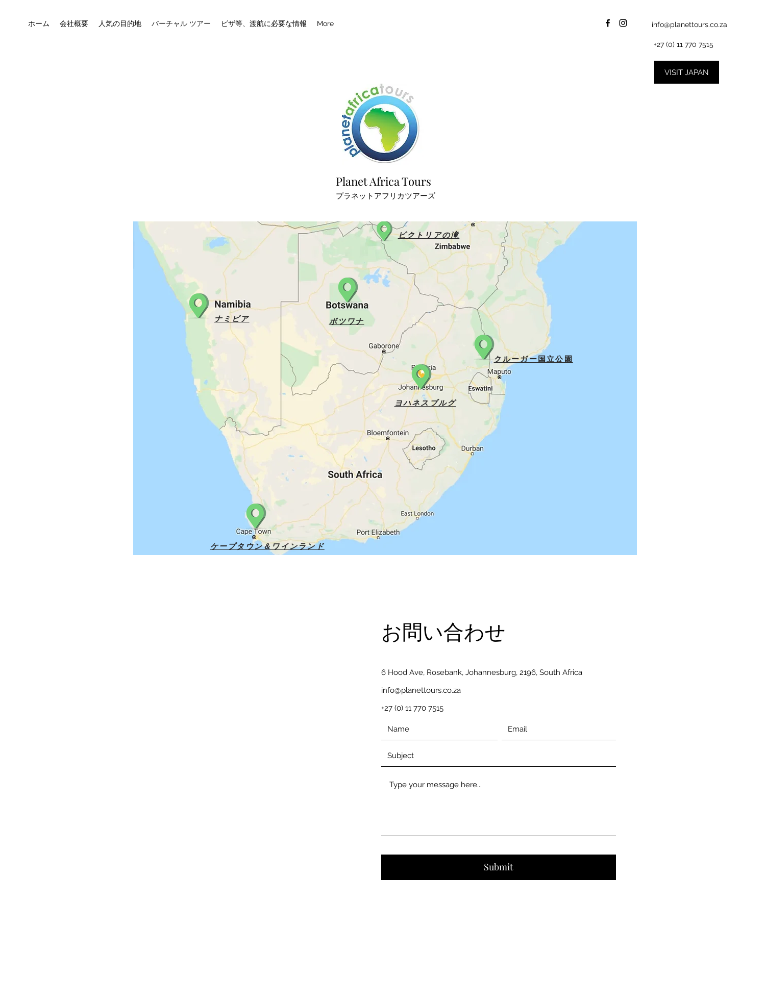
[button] (422, 374)
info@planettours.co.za (689, 24)
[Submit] (498, 867)
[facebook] (608, 23)
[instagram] (623, 23)
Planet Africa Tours (383, 181)
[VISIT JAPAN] (686, 72)
